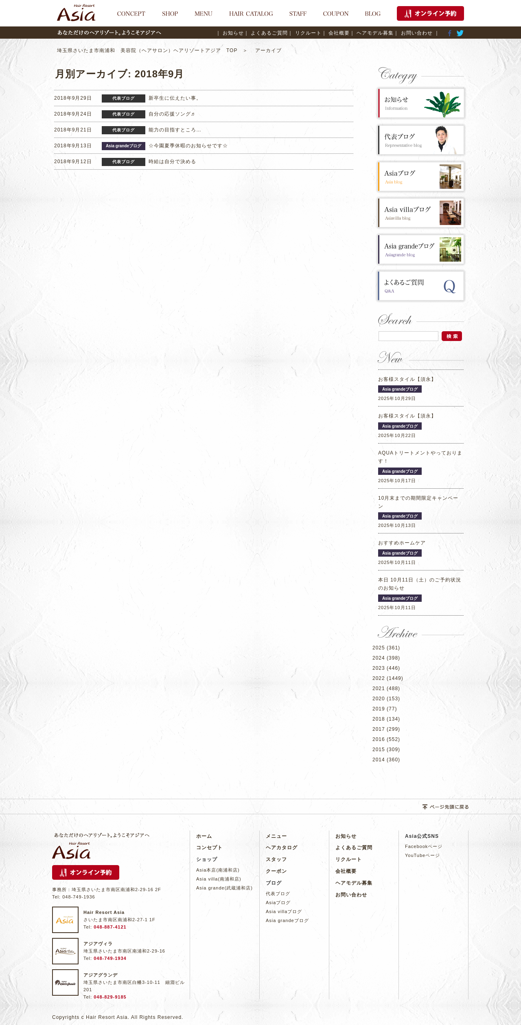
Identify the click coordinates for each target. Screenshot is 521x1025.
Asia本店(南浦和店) (218, 870)
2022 (378, 678)
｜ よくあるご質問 (266, 33)
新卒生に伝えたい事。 (175, 98)
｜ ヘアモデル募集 (372, 33)
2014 (378, 760)
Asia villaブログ (284, 911)
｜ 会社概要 (336, 33)
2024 (378, 658)
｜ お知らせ (230, 33)
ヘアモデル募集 (353, 883)
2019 (378, 709)
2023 (378, 668)
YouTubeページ (422, 855)
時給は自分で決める (172, 161)
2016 (378, 739)
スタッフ (276, 859)
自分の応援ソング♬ (172, 114)
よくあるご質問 (353, 847)
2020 (378, 699)
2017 (378, 729)
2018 (378, 719)
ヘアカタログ (282, 847)
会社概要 (346, 871)
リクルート (348, 859)
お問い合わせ (351, 895)
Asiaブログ (278, 902)
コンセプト (209, 847)
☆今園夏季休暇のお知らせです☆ (188, 146)
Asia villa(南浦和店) (218, 878)
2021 (378, 688)
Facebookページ (423, 846)
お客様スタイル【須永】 (407, 379)
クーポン (276, 871)
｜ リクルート (304, 33)
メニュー (276, 836)
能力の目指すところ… (175, 130)
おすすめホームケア (402, 543)
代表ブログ (278, 893)
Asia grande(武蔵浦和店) (224, 887)
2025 (378, 648)
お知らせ (346, 836)
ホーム (204, 836)
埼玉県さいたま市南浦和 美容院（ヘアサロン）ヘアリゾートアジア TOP (150, 50)
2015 (378, 749)
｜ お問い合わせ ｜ (417, 33)
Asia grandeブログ (287, 920)
